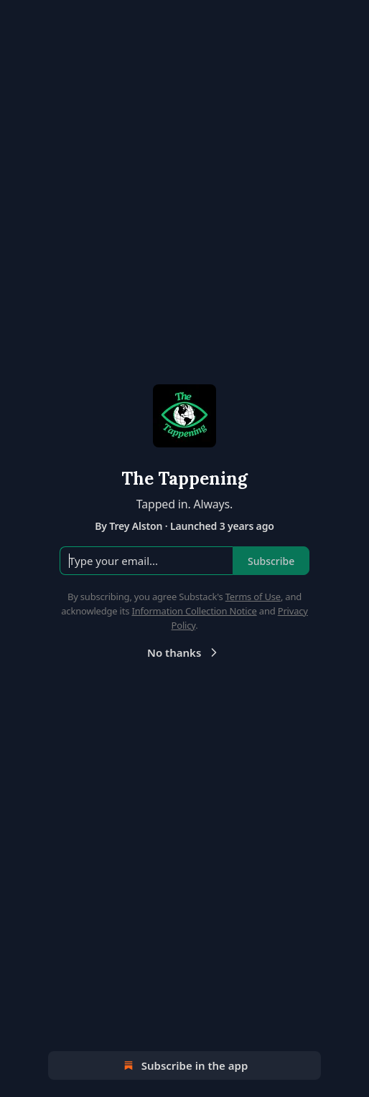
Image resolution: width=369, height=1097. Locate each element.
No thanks (184, 652)
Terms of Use (253, 596)
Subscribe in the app (184, 1065)
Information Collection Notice (193, 610)
